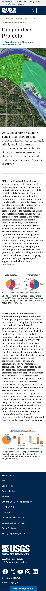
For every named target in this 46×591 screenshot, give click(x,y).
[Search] (34, 10)
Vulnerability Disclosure (13, 518)
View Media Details (33, 293)
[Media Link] (23, 283)
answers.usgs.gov (10, 582)
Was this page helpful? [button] (23, 588)
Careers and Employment (13, 523)
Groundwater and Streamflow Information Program (17, 43)
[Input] (28, 10)
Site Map (6, 496)
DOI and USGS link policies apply (17, 502)
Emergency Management (13, 534)
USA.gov (6, 512)
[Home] (9, 12)
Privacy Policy (8, 491)
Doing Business (9, 528)
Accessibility (8, 475)
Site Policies (7, 486)
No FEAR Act (8, 507)
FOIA (4, 481)
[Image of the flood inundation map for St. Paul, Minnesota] (23, 87)
